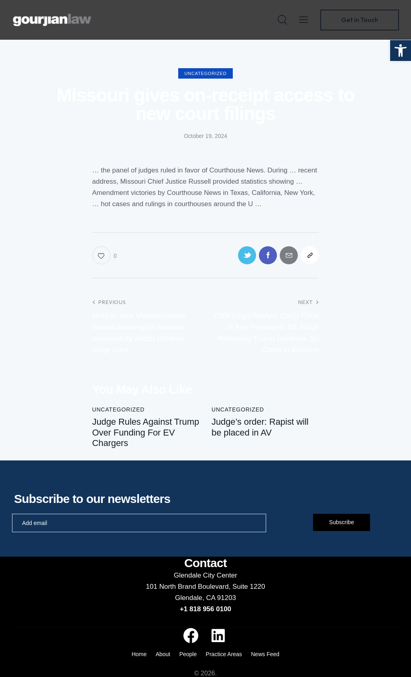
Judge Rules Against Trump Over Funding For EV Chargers (145, 432)
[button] (400, 50)
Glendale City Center (205, 575)
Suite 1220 (248, 586)
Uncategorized (206, 73)
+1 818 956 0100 (205, 609)
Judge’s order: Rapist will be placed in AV (260, 427)
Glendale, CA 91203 (205, 598)
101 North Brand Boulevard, (189, 586)
